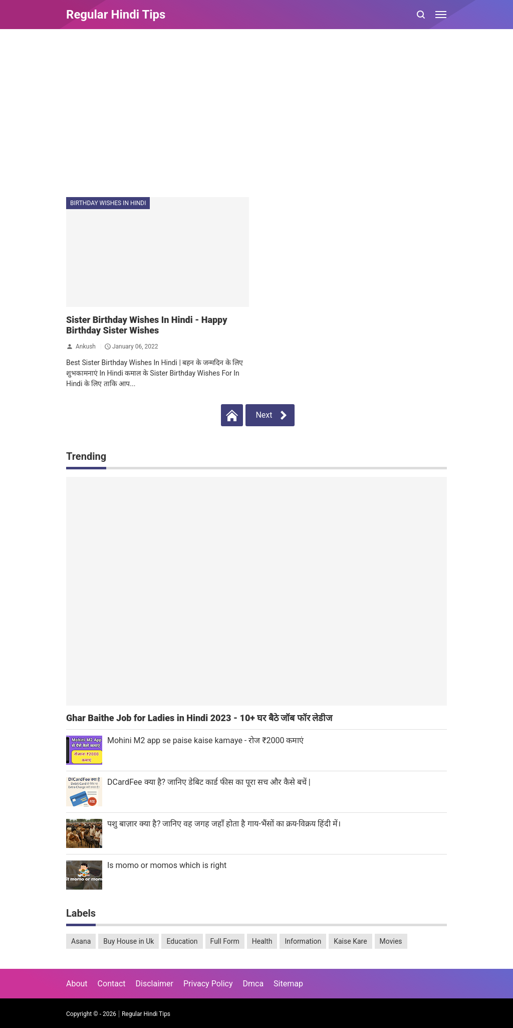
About (77, 983)
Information (303, 941)
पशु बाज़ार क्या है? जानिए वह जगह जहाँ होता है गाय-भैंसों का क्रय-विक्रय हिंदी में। (224, 823)
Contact (112, 983)
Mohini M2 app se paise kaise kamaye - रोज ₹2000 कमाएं (205, 740)
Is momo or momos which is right (166, 865)
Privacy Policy (208, 983)
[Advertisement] (256, 114)
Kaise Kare (350, 941)
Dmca (253, 983)
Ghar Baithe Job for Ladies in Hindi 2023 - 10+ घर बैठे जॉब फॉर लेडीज (199, 718)
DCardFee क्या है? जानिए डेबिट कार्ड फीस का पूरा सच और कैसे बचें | (209, 782)
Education (181, 941)
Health (262, 941)
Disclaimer (154, 983)
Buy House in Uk (128, 941)
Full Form (224, 941)
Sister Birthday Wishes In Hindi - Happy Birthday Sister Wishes (146, 324)
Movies (391, 941)
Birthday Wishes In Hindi (108, 203)
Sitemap (288, 983)
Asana (81, 941)
